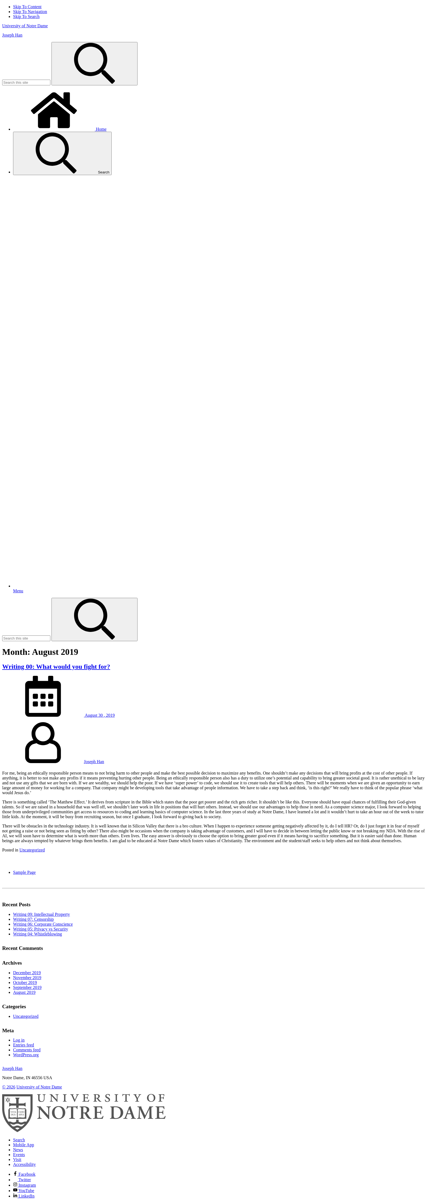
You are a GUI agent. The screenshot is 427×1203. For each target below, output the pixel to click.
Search (62, 153)
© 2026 (8, 1087)
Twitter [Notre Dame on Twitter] (22, 1179)
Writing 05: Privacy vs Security (40, 929)
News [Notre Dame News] (18, 1149)
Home (59, 129)
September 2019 (27, 987)
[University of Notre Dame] (84, 1130)
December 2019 (27, 972)
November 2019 (27, 977)
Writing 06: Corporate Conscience (43, 924)
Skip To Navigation (30, 11)
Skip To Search (26, 16)
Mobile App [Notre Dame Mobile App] (23, 1144)
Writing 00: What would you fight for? (56, 666)
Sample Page (24, 872)
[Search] (94, 63)
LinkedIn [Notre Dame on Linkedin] (24, 1196)
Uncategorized (32, 850)
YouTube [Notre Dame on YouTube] (23, 1190)
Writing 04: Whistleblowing (37, 934)
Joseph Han (12, 35)
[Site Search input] (26, 82)
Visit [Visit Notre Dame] (17, 1159)
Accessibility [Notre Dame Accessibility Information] (24, 1164)
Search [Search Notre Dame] (19, 1140)
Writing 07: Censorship (33, 919)
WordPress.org (26, 1054)
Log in (19, 1040)
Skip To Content (27, 6)
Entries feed (23, 1045)
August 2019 (24, 992)
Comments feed (27, 1050)
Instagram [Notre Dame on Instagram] (24, 1185)
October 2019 (25, 982)
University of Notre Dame (25, 25)
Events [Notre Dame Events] (19, 1154)
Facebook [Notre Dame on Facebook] (24, 1174)
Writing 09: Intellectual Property (41, 914)
